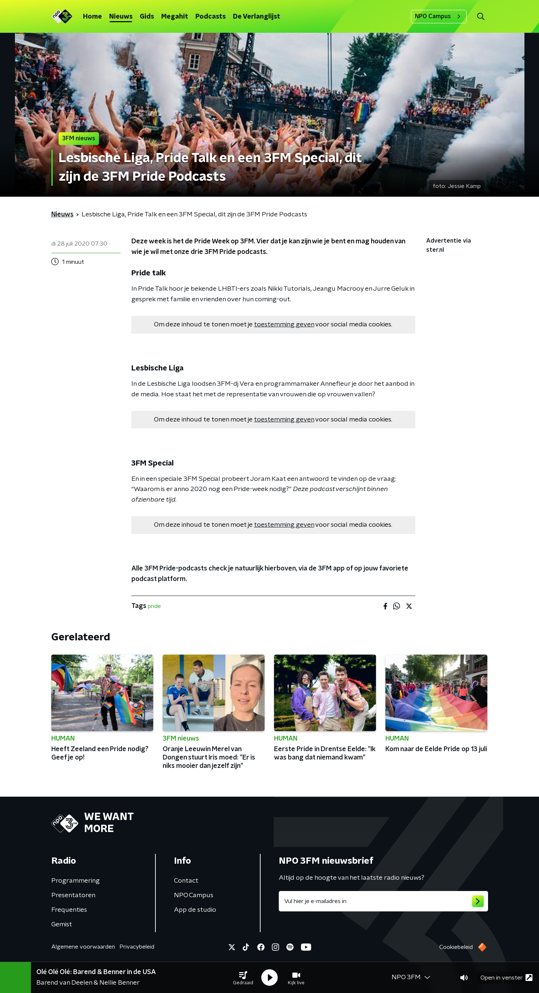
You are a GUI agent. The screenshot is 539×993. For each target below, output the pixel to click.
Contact (186, 881)
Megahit (174, 16)
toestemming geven (284, 324)
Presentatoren (73, 895)
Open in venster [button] (506, 977)
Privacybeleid (136, 947)
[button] (243, 977)
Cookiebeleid (456, 947)
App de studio (195, 910)
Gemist (61, 924)
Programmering (75, 881)
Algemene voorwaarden (83, 947)
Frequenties (69, 910)
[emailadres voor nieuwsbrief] (383, 901)
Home (92, 16)
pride (154, 606)
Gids (147, 16)
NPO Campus (439, 16)
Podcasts (210, 16)
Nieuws (120, 16)
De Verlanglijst (256, 16)
